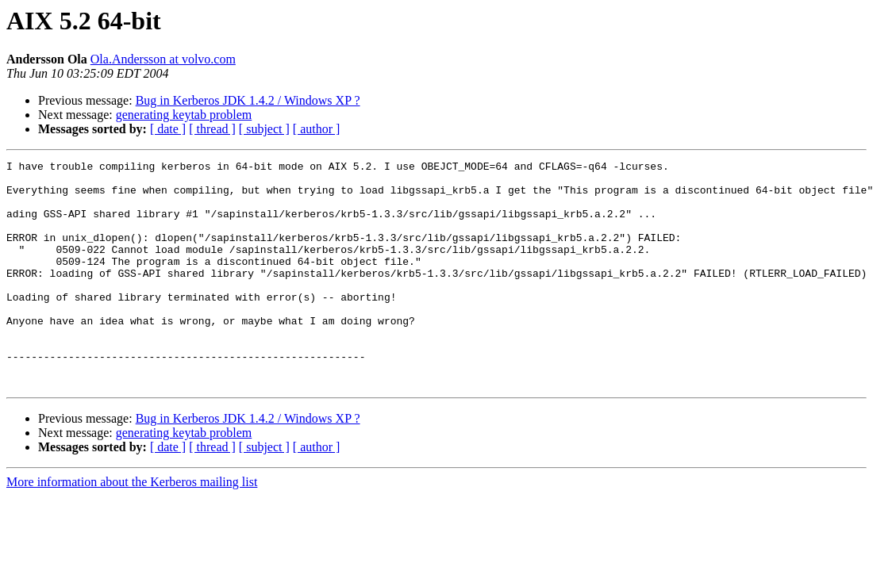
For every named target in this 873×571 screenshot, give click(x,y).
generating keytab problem (184, 114)
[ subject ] (264, 129)
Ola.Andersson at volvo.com (163, 59)
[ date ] (168, 129)
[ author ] (316, 129)
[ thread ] (212, 129)
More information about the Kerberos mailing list (131, 527)
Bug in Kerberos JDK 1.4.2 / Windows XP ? (248, 100)
